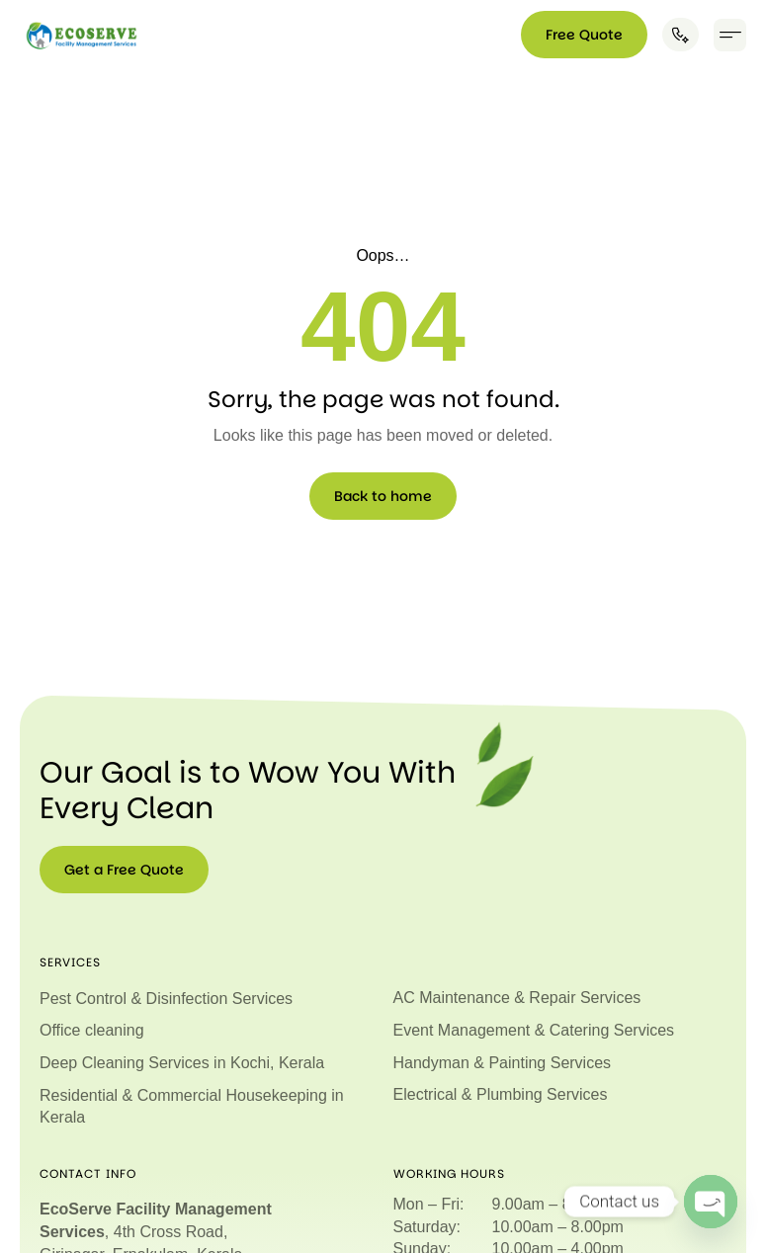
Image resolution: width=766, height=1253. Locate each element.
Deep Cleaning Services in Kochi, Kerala (182, 1061)
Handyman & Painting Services (502, 1061)
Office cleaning (92, 1030)
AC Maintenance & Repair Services (517, 997)
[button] (730, 35)
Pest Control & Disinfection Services (166, 998)
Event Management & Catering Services (534, 1030)
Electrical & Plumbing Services (500, 1093)
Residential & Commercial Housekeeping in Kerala (192, 1105)
